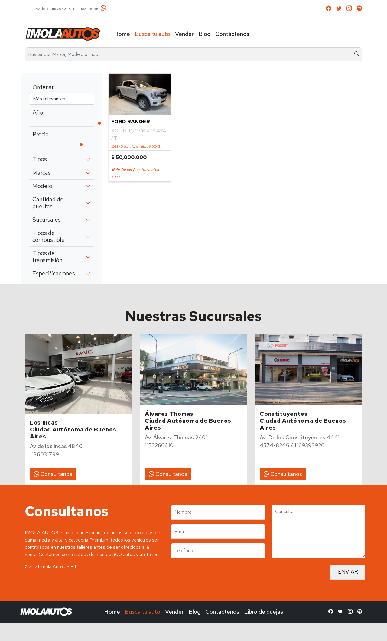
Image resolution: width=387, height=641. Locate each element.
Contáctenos (232, 34)
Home (122, 34)
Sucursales (46, 219)
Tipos (39, 159)
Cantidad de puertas (47, 202)
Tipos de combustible (48, 236)
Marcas (41, 173)
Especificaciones (53, 273)
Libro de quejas (263, 612)
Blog (204, 34)
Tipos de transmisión (47, 256)
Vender (184, 34)
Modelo (42, 186)
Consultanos (53, 473)
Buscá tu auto (152, 34)
